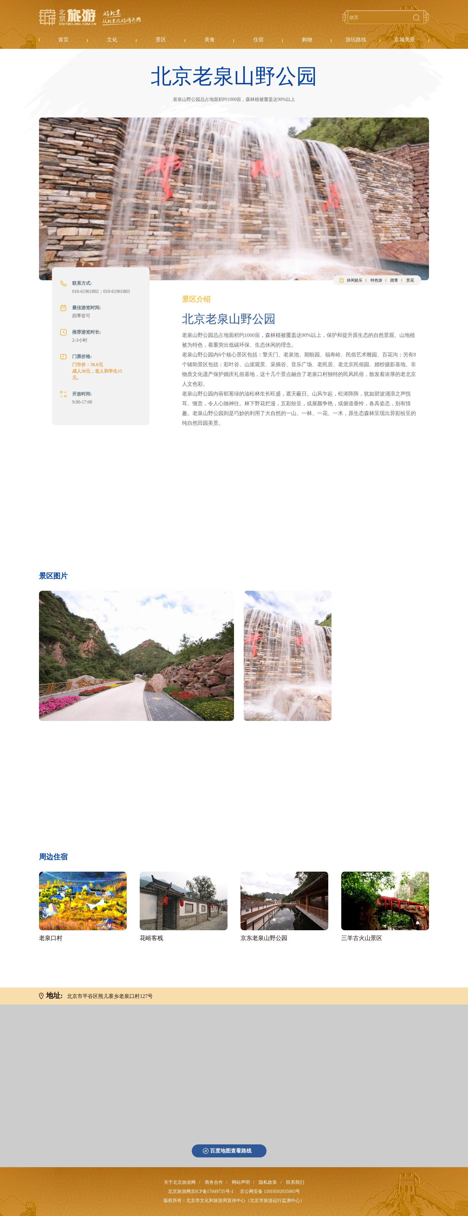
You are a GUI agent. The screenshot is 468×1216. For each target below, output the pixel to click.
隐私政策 (268, 1182)
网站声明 (241, 1182)
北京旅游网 (90, 17)
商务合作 (214, 1182)
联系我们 (295, 1182)
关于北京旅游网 (180, 1182)
